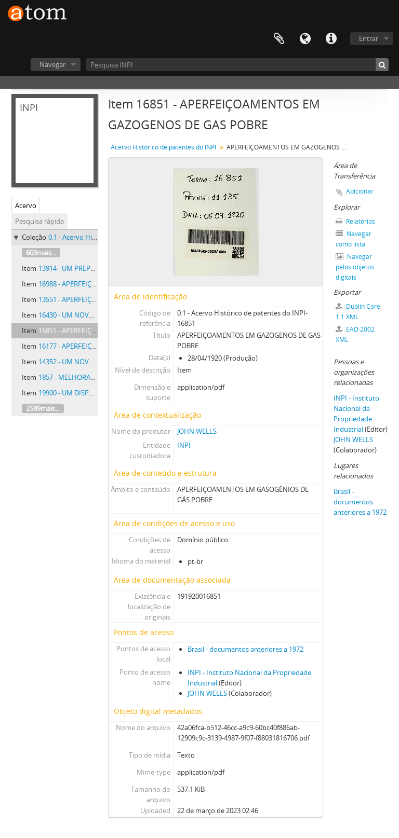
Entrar (368, 38)
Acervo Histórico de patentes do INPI (163, 147)
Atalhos (331, 39)
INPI (184, 445)
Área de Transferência (279, 39)
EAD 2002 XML (355, 334)
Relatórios (355, 221)
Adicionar (360, 191)
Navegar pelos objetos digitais (355, 267)
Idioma (305, 39)
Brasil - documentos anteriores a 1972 (245, 649)
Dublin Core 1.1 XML (358, 311)
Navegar (52, 64)
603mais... (41, 252)
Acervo (25, 205)
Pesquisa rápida (39, 221)
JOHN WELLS (197, 431)
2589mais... (43, 408)
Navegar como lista (353, 239)
